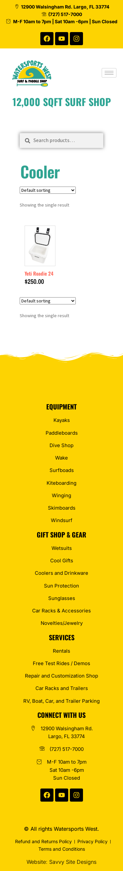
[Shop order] (48, 190)
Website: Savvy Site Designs (61, 862)
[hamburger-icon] (109, 73)
